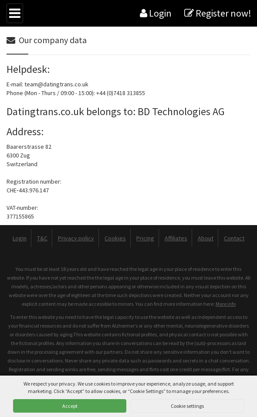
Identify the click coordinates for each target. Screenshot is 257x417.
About (205, 238)
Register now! (217, 13)
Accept (70, 406)
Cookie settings (187, 406)
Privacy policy (76, 238)
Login (156, 13)
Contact (234, 238)
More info (226, 304)
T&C (42, 238)
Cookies (115, 238)
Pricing (145, 238)
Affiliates (176, 238)
